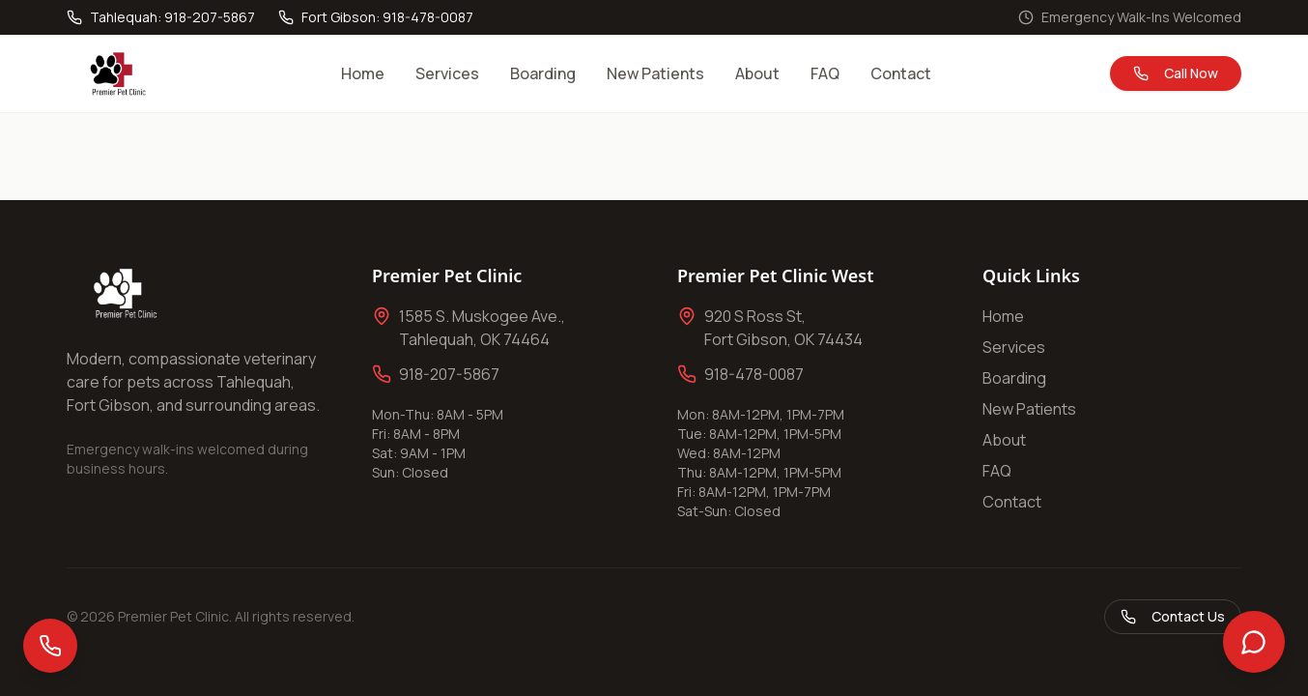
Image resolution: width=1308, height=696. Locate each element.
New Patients (655, 73)
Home (362, 73)
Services (447, 73)
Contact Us (1173, 616)
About (757, 73)
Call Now (1175, 73)
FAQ (824, 73)
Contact (900, 73)
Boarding (543, 73)
